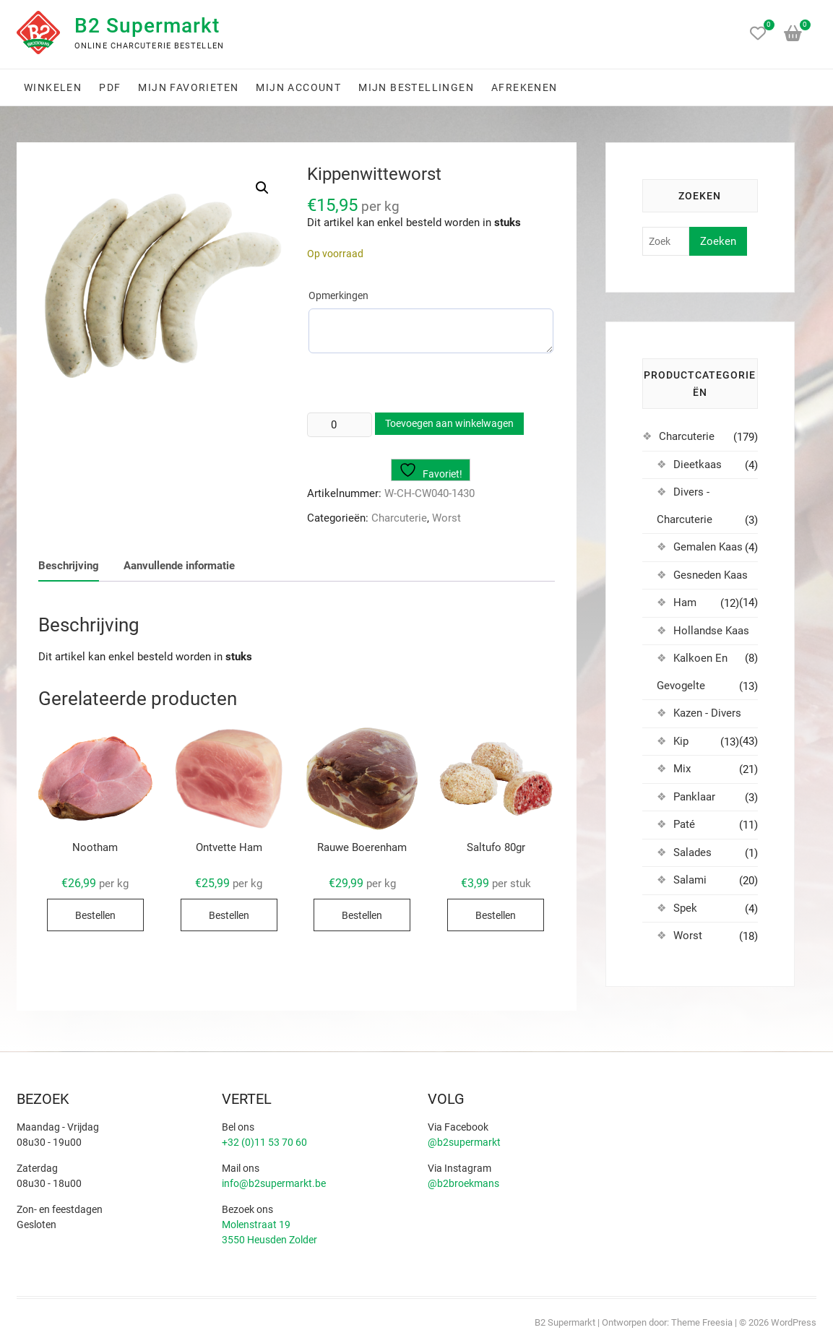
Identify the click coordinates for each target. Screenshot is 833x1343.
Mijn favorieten (188, 87)
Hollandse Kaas (711, 630)
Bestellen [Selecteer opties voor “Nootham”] (95, 915)
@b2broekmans (463, 1183)
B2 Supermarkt (147, 26)
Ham (684, 602)
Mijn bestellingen (416, 87)
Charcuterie (399, 517)
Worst (446, 517)
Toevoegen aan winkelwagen (449, 423)
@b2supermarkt (464, 1142)
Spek (685, 908)
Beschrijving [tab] (68, 565)
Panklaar (694, 796)
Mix (682, 768)
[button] (262, 188)
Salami (690, 879)
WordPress (793, 1322)
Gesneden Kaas (710, 575)
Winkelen (53, 87)
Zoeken (718, 241)
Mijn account (298, 87)
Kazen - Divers (707, 713)
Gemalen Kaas (708, 546)
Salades (692, 852)
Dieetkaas (697, 464)
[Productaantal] (339, 425)
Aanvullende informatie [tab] (179, 565)
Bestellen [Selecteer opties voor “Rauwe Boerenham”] (362, 915)
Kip (681, 741)
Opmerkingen (338, 295)
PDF (110, 87)
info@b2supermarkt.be (274, 1183)
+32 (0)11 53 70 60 (264, 1142)
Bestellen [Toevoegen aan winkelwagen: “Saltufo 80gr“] (495, 915)
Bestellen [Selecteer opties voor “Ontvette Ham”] (229, 915)
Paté (684, 824)
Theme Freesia (702, 1322)
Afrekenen (524, 87)
